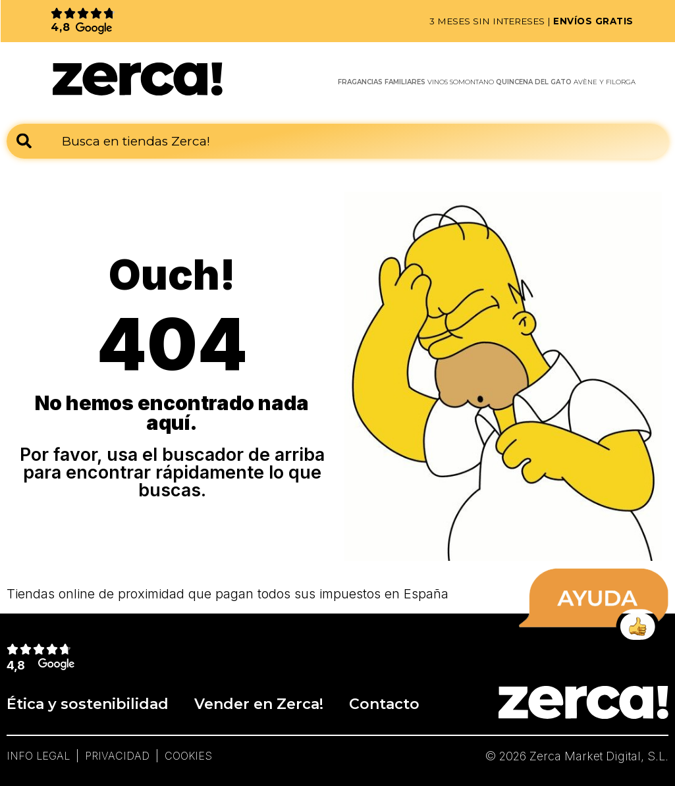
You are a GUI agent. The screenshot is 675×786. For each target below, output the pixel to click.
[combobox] (337, 141)
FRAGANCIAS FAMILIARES (381, 82)
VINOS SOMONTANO (460, 82)
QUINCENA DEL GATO (534, 82)
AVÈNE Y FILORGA (604, 82)
